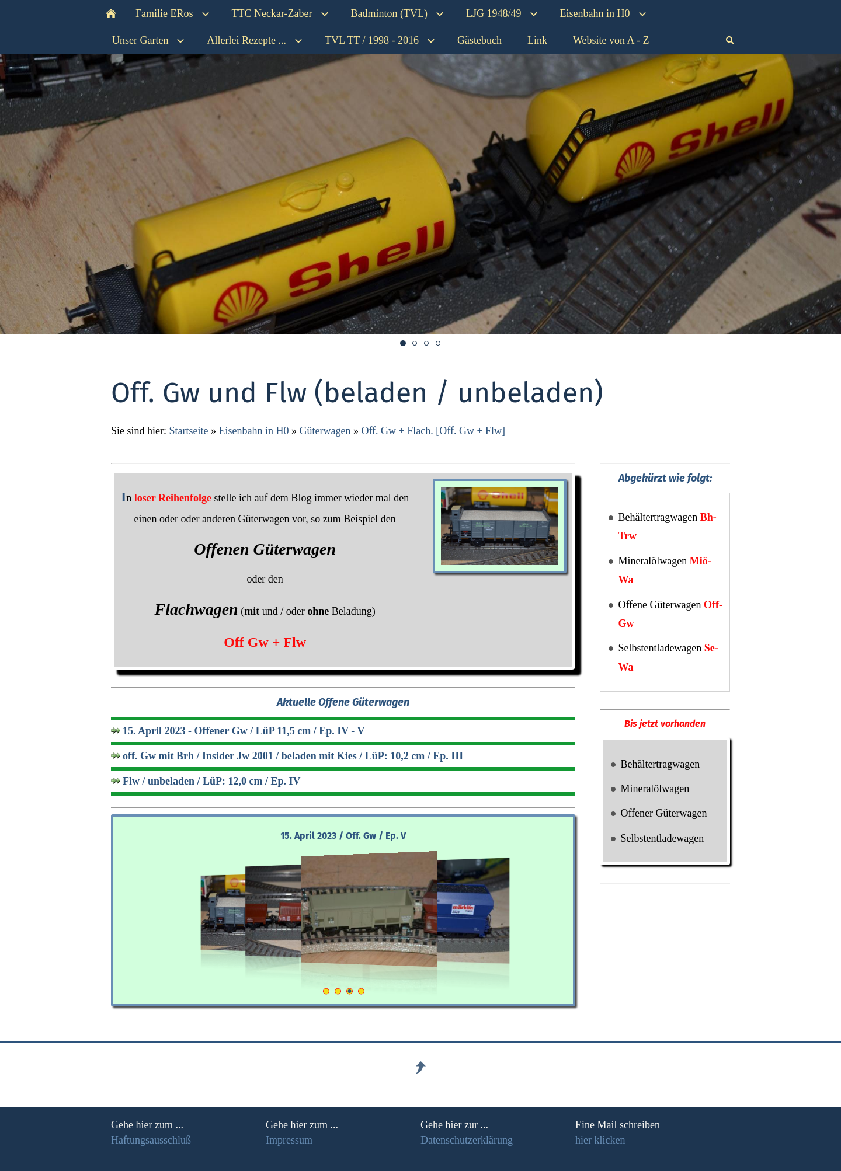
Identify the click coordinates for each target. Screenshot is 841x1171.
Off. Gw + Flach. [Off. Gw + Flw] (433, 431)
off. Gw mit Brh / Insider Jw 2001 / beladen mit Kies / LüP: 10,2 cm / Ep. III (293, 756)
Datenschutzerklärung (466, 1140)
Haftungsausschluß (151, 1140)
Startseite (188, 431)
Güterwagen (324, 431)
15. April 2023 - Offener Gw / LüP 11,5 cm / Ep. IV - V (244, 731)
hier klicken (600, 1140)
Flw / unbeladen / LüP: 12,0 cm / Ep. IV (212, 781)
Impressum (289, 1140)
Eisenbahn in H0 (253, 431)
